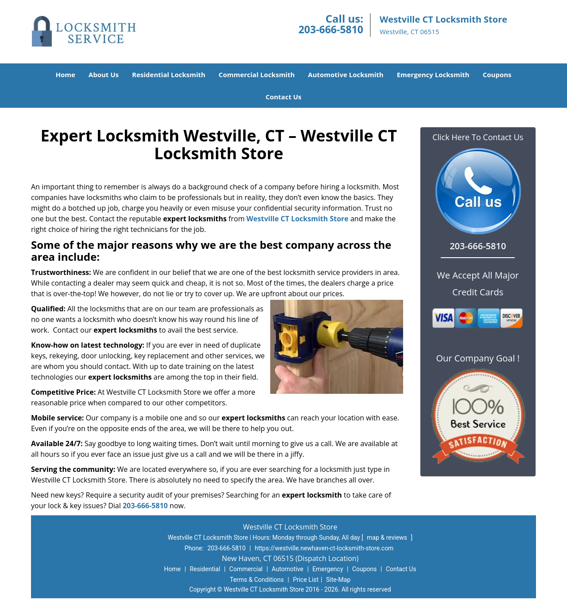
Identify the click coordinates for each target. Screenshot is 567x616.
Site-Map (338, 579)
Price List (305, 579)
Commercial (246, 569)
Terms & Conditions (257, 579)
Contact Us (283, 96)
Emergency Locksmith (433, 74)
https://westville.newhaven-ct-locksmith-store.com (324, 548)
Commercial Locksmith (257, 74)
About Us (104, 74)
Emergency (327, 569)
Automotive (287, 569)
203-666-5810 (331, 29)
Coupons (497, 74)
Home (65, 74)
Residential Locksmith (169, 74)
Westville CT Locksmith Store (297, 219)
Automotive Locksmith (345, 74)
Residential (205, 569)
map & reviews (387, 537)
